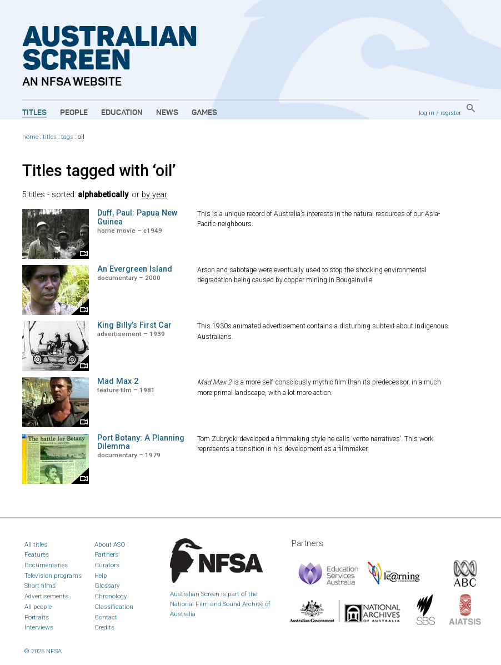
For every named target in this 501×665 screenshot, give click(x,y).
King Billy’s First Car (134, 325)
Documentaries (46, 565)
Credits (104, 627)
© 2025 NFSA (43, 651)
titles (50, 137)
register (450, 113)
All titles (35, 544)
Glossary (107, 585)
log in (426, 113)
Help (100, 575)
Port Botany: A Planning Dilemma (140, 442)
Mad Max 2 (117, 381)
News (167, 113)
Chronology (110, 596)
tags (67, 137)
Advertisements (46, 596)
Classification (113, 607)
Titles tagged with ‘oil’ (99, 170)
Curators (106, 565)
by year (154, 194)
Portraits (36, 617)
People (74, 113)
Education (122, 113)
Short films (40, 585)
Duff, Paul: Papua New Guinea (137, 217)
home (30, 137)
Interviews (38, 627)
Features (36, 554)
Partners (106, 554)
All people (38, 607)
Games (204, 113)
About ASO (110, 544)
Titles (34, 113)
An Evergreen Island (134, 269)
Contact (105, 617)
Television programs (53, 575)
